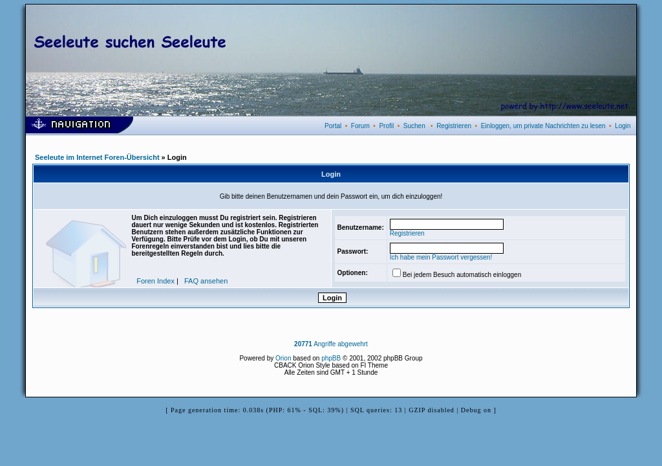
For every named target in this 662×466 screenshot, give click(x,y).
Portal (333, 125)
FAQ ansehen (206, 281)
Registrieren (453, 125)
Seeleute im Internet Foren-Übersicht (97, 157)
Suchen (414, 125)
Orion (283, 358)
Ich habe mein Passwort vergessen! (441, 257)
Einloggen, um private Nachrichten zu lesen (543, 125)
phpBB (331, 358)
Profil (386, 125)
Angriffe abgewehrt (331, 344)
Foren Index (155, 281)
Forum (360, 125)
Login (622, 125)
